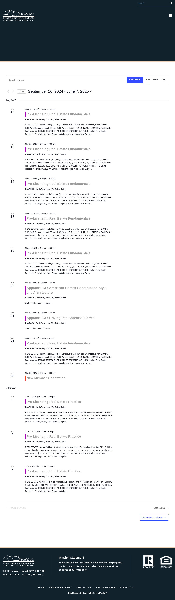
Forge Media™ (100, 593)
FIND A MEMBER (105, 587)
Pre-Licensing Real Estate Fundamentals (58, 114)
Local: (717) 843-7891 (34, 570)
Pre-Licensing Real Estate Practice (53, 402)
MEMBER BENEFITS (60, 587)
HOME (41, 587)
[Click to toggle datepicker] (60, 91)
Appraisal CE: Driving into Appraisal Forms (60, 318)
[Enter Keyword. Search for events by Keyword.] (66, 80)
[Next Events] (13, 91)
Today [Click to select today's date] (21, 91)
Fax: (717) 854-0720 (33, 574)
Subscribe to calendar (153, 517)
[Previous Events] (8, 91)
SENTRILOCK (84, 587)
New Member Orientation (46, 378)
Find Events (134, 80)
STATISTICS (126, 587)
